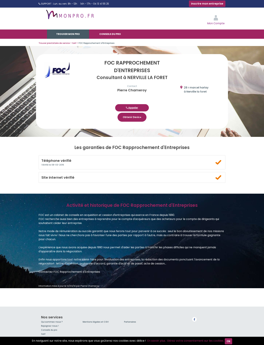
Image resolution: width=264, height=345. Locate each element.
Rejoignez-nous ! (50, 325)
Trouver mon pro (68, 34)
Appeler (132, 107)
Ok (228, 341)
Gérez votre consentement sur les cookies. (195, 341)
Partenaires (130, 321)
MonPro (70, 16)
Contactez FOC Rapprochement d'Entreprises (69, 272)
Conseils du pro (110, 34)
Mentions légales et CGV (96, 321)
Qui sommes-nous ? (52, 321)
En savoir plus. (156, 341)
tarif (43, 334)
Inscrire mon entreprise (207, 4)
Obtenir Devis (132, 117)
